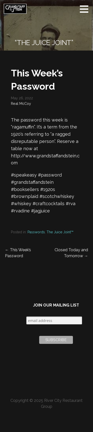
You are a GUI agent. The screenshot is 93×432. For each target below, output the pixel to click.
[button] (86, 8)
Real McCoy (21, 103)
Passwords (36, 232)
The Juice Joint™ (60, 232)
